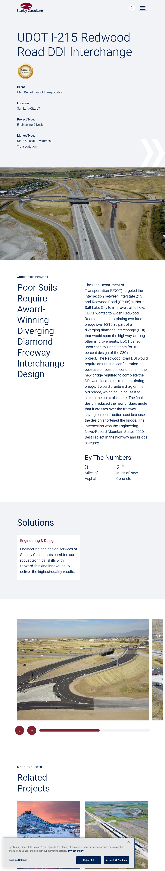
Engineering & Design (37, 540)
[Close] (128, 842)
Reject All (88, 860)
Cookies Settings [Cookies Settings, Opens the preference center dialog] (18, 860)
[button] (19, 730)
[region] (69, 853)
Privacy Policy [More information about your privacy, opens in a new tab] (76, 850)
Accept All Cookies (116, 860)
